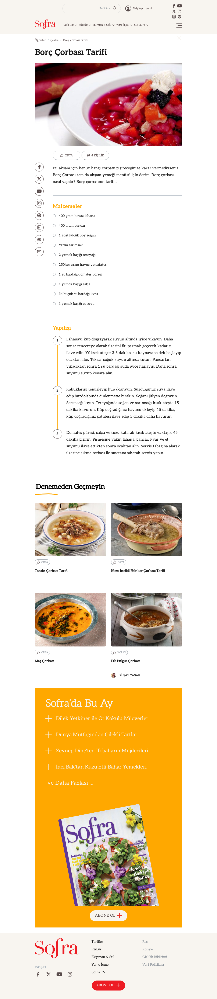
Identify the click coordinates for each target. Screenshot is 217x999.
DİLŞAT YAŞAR (125, 675)
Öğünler (40, 40)
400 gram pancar (69, 226)
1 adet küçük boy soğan (74, 235)
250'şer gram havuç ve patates (80, 265)
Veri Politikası (153, 965)
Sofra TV (99, 972)
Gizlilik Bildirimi (154, 957)
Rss (145, 942)
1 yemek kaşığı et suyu (73, 304)
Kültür (97, 949)
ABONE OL (108, 916)
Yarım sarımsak (68, 245)
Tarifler (97, 942)
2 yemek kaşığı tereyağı (74, 255)
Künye (147, 949)
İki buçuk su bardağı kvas (75, 294)
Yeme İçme (100, 965)
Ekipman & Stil (103, 957)
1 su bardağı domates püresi (77, 275)
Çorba (54, 40)
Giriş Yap (138, 8)
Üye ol (148, 8)
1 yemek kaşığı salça (71, 284)
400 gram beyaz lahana (74, 216)
